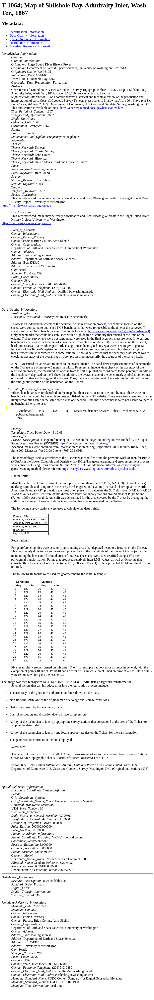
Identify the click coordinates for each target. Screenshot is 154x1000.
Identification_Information (27, 32)
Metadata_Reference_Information (31, 46)
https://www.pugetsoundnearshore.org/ (83, 443)
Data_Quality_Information (27, 35)
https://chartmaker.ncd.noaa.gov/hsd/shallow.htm (91, 108)
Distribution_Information (26, 42)
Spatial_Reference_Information (30, 39)
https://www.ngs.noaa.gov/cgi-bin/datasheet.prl (118, 331)
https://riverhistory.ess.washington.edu (26, 205)
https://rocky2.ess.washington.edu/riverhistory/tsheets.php (99, 468)
